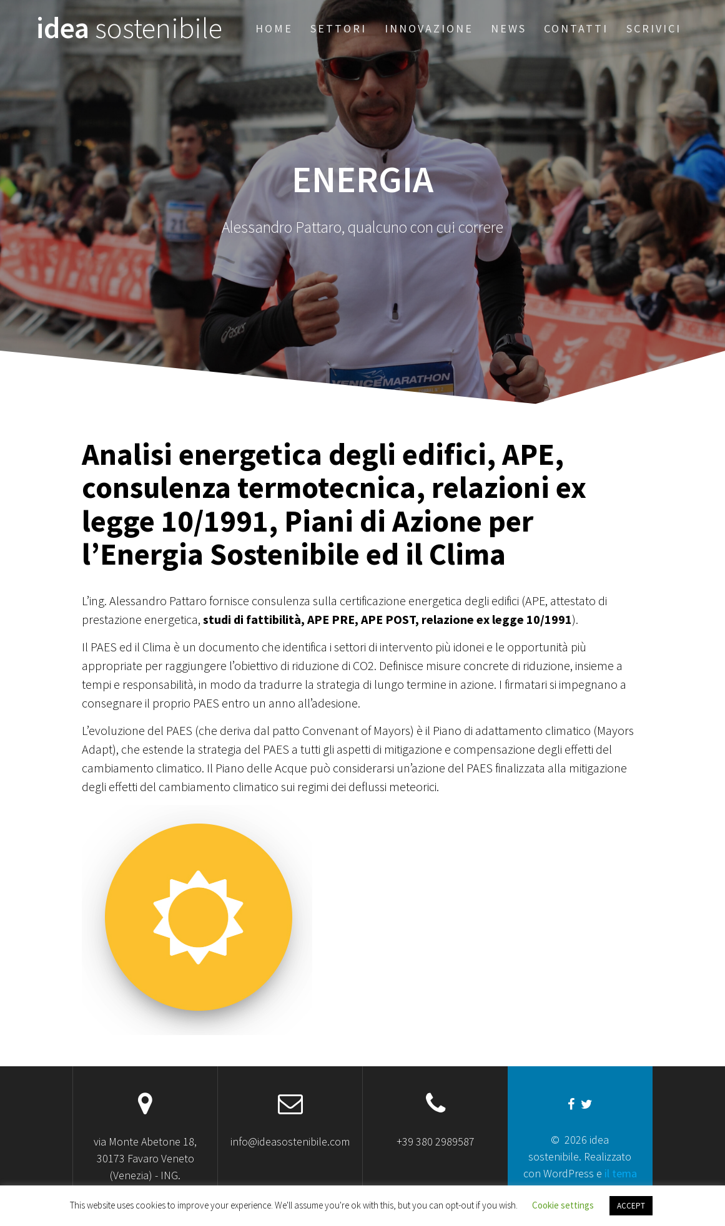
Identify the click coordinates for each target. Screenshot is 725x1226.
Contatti (576, 28)
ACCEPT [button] (631, 1205)
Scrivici (653, 28)
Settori (338, 28)
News (508, 28)
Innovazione (429, 28)
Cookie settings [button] (563, 1205)
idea (129, 28)
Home (274, 28)
